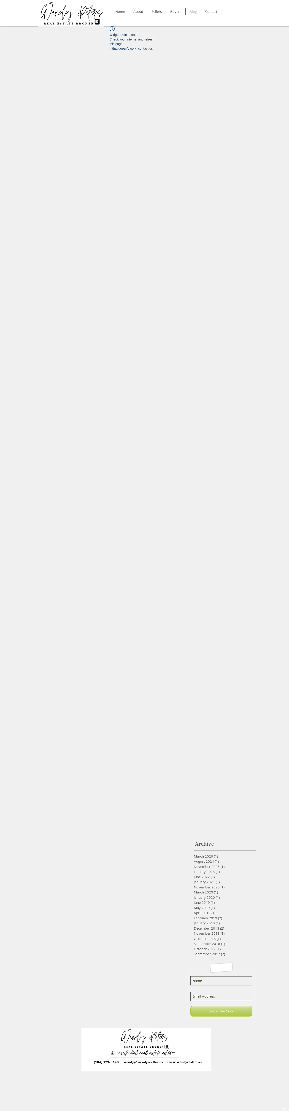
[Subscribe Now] (221, 1011)
